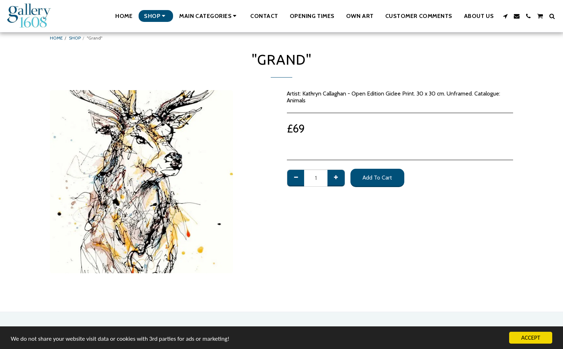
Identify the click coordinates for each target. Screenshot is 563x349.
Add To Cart (377, 177)
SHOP (75, 38)
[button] (209, 16)
